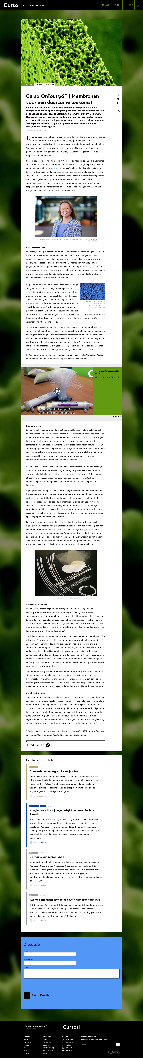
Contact (45, 1053)
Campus (26, 1045)
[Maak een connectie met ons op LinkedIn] (67, 1048)
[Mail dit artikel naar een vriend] (118, 107)
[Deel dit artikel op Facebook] (118, 94)
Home (45, 1040)
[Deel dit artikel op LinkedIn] (118, 103)
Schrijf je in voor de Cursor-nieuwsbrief (94, 1040)
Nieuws (26, 1040)
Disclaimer (46, 1045)
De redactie (47, 1042)
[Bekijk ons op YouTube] (67, 1050)
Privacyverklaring (48, 1048)
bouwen (54, 168)
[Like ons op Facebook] (67, 1042)
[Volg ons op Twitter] (66, 1045)
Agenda (26, 1053)
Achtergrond (28, 1042)
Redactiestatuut (48, 1050)
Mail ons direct (30, 1029)
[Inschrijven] (118, 1044)
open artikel (39, 796)
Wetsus (29, 498)
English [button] (106, 5)
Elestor (86, 671)
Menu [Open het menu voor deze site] (128, 5)
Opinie (26, 1048)
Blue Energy (52, 434)
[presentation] (40, 984)
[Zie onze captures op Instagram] (67, 1040)
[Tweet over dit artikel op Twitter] (118, 99)
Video (25, 1050)
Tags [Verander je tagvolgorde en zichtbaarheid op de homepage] (117, 5)
